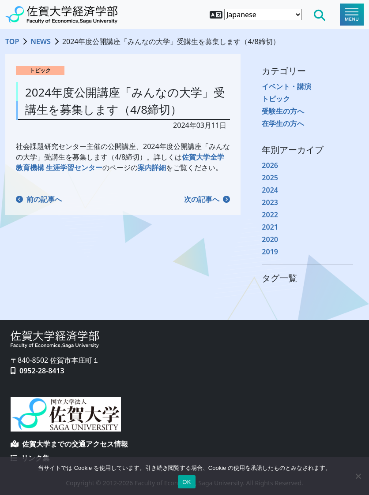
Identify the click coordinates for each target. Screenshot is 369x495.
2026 (270, 165)
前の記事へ (39, 199)
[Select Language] (263, 14)
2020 (270, 239)
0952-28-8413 (41, 371)
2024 (270, 190)
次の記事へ (207, 199)
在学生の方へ (283, 123)
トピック (276, 99)
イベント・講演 (286, 86)
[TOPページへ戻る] (61, 15)
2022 (270, 215)
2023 (270, 202)
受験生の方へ (283, 111)
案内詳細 (152, 167)
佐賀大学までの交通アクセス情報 (69, 444)
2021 (270, 227)
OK (186, 482)
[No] (358, 476)
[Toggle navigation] (352, 15)
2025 (270, 177)
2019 (270, 252)
